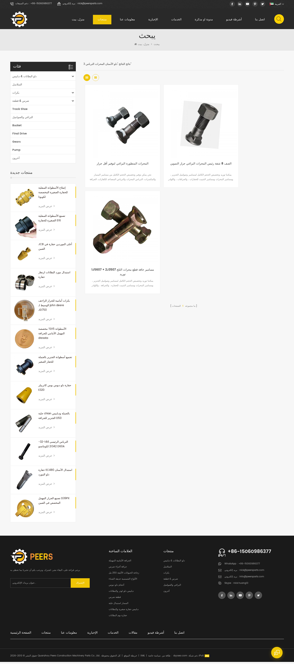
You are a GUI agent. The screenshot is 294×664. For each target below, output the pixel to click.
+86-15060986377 (41, 3)
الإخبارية (153, 19)
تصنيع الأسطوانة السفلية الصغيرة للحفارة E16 (51, 220)
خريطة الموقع (130, 658)
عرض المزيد (46, 208)
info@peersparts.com (251, 579)
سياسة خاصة (154, 658)
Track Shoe (20, 111)
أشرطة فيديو (234, 19)
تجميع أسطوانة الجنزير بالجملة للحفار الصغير (55, 361)
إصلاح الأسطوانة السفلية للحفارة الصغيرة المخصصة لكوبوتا (53, 194)
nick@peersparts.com (90, 3)
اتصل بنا (260, 19)
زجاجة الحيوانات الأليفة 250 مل (124, 575)
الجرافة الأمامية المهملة (120, 563)
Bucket (16, 127)
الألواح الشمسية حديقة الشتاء (123, 581)
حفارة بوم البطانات (118, 617)
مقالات (133, 634)
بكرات (15, 95)
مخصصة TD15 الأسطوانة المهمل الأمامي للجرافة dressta (52, 335)
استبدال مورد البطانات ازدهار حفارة (54, 276)
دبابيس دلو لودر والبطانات (121, 593)
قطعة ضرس (115, 599)
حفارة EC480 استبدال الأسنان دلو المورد (55, 474)
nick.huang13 (240, 585)
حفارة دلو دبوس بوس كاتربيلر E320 (54, 389)
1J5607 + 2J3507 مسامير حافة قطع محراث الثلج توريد (250, 156)
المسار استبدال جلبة (118, 605)
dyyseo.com (180, 658)
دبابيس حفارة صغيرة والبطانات (124, 611)
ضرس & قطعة (20, 103)
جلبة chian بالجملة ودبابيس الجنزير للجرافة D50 (54, 418)
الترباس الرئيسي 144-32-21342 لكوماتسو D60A (53, 446)
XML (142, 658)
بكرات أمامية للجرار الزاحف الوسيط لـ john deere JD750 (54, 307)
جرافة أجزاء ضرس (118, 569)
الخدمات (176, 19)
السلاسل (17, 86)
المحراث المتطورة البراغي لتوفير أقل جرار (117, 154)
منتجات (101, 19)
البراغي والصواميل (22, 119)
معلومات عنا (127, 19)
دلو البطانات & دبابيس (24, 78)
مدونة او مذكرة (204, 19)
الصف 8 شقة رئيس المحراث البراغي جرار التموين (183, 156)
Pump (16, 152)
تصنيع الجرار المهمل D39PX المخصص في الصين (54, 502)
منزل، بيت (78, 19)
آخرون (16, 160)
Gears (16, 144)
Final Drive (19, 135)
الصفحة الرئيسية (20, 634)
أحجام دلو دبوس (116, 587)
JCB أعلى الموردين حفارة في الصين (55, 248)
